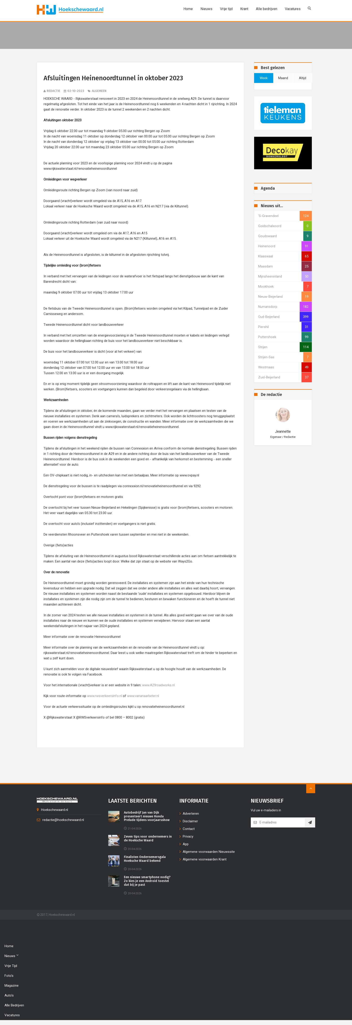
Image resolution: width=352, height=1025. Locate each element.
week (264, 78)
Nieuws (205, 9)
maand (283, 78)
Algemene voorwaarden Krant (205, 860)
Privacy (188, 837)
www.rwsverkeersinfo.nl (104, 696)
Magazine (11, 986)
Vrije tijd (225, 9)
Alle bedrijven (265, 9)
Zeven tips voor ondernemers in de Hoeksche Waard (148, 839)
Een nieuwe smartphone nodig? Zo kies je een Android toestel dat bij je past (147, 881)
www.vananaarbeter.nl (143, 696)
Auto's (9, 996)
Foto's (8, 976)
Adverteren (191, 814)
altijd (302, 78)
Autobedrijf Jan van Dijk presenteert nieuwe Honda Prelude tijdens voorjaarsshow (146, 817)
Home (187, 9)
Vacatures (292, 9)
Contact (189, 829)
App (186, 845)
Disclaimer (190, 822)
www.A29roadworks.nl (158, 686)
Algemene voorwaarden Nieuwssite (209, 852)
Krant (243, 9)
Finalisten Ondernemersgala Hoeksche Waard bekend (145, 859)
